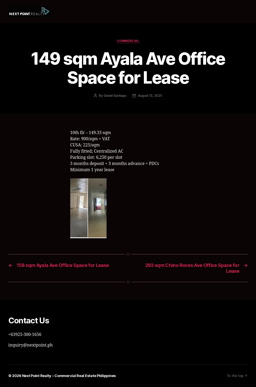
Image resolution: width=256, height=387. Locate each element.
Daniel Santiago (115, 96)
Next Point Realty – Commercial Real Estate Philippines (69, 376)
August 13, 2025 (150, 96)
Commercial (128, 41)
